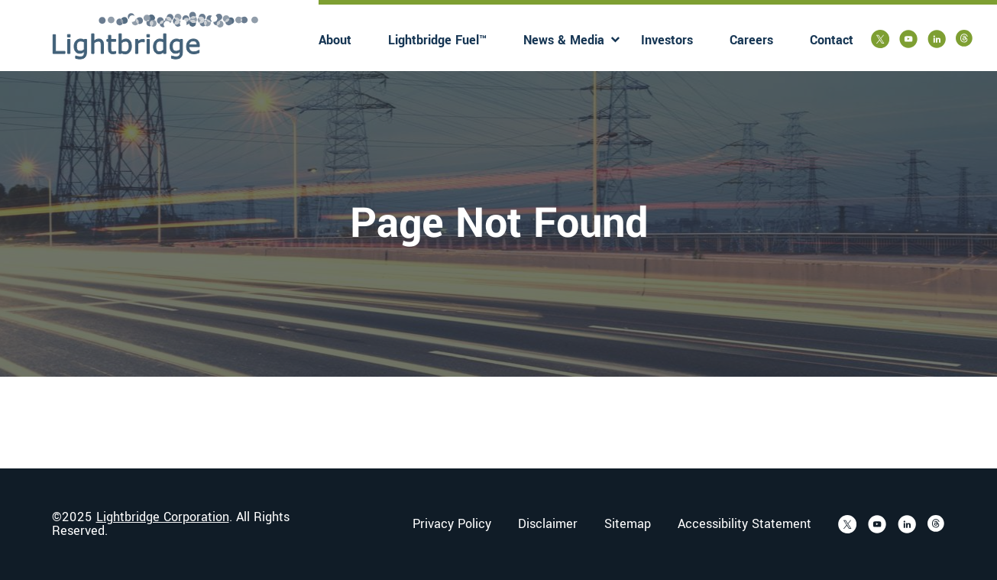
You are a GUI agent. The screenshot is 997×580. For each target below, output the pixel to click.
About (335, 40)
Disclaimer (548, 524)
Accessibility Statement (744, 524)
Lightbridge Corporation (162, 517)
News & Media (563, 40)
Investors (667, 40)
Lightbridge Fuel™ (437, 40)
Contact (831, 40)
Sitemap (627, 524)
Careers (751, 40)
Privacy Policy (452, 524)
